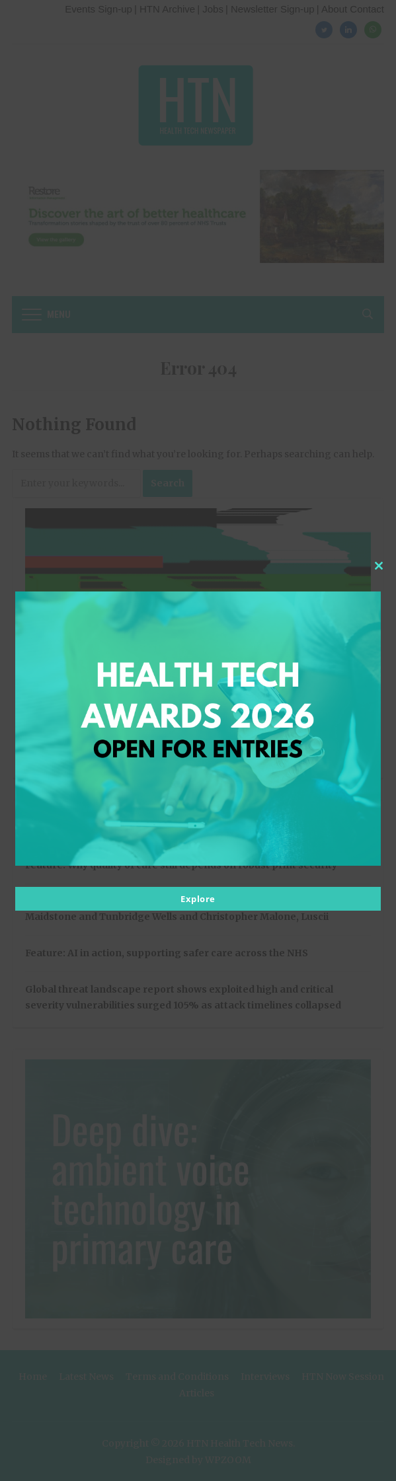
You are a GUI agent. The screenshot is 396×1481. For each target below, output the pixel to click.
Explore (198, 899)
